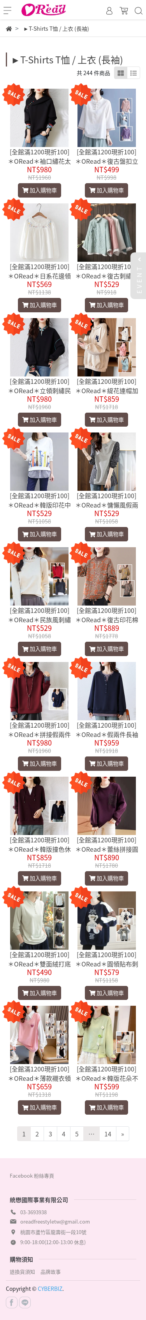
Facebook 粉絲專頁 (32, 1175)
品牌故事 (50, 1271)
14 (107, 1133)
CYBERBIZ (50, 1288)
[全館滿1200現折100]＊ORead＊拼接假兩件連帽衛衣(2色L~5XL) (39, 734)
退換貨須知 (22, 1271)
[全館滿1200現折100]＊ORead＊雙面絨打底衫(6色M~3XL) (39, 964)
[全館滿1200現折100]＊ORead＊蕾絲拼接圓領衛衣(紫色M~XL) (106, 849)
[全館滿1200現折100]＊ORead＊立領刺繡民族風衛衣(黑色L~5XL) (39, 390)
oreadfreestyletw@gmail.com (55, 1221)
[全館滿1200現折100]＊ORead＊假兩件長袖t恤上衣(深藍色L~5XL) (106, 734)
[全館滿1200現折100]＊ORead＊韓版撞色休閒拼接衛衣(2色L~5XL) (39, 849)
